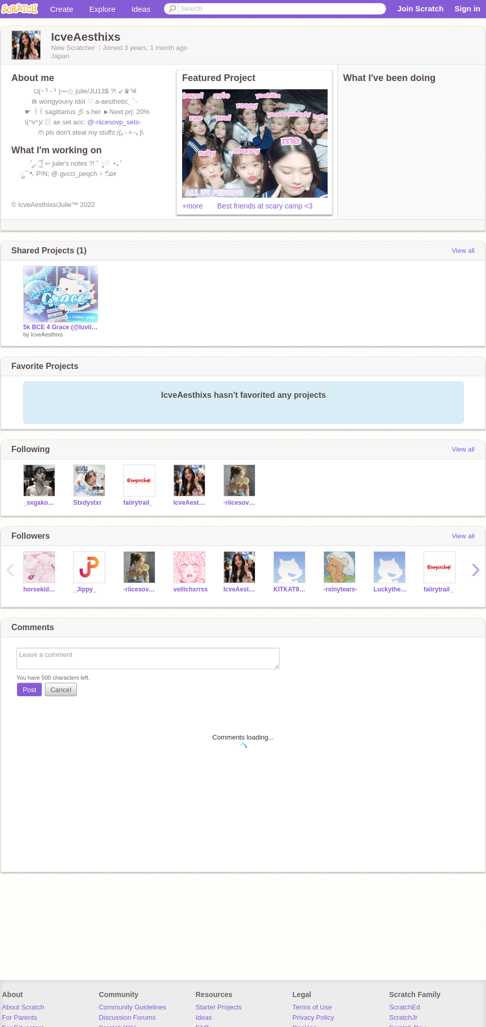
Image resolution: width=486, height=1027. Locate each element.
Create (61, 9)
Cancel (61, 690)
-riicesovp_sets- (240, 502)
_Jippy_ (84, 589)
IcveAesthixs (47, 334)
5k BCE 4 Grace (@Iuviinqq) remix (61, 327)
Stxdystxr (87, 502)
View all (463, 250)
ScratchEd (404, 1007)
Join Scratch (420, 8)
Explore (102, 9)
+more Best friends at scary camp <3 (247, 206)
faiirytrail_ (138, 502)
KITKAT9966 (290, 589)
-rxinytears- (340, 589)
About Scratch (23, 1007)
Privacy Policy (313, 1017)
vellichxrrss (190, 589)
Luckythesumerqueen (391, 589)
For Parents (19, 1017)
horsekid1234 (40, 589)
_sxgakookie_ (40, 502)
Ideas (141, 9)
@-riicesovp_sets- (114, 122)
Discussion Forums (127, 1017)
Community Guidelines (132, 1007)
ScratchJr (403, 1017)
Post (29, 690)
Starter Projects (219, 1007)
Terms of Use (312, 1007)
